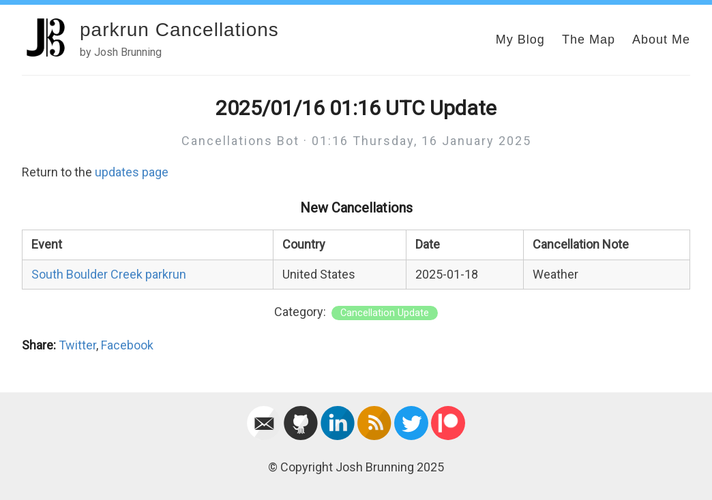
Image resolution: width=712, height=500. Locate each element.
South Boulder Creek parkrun (108, 274)
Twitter (77, 345)
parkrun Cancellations (179, 29)
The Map (588, 39)
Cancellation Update (384, 313)
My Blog (520, 39)
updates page (131, 172)
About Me (661, 39)
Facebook (127, 345)
